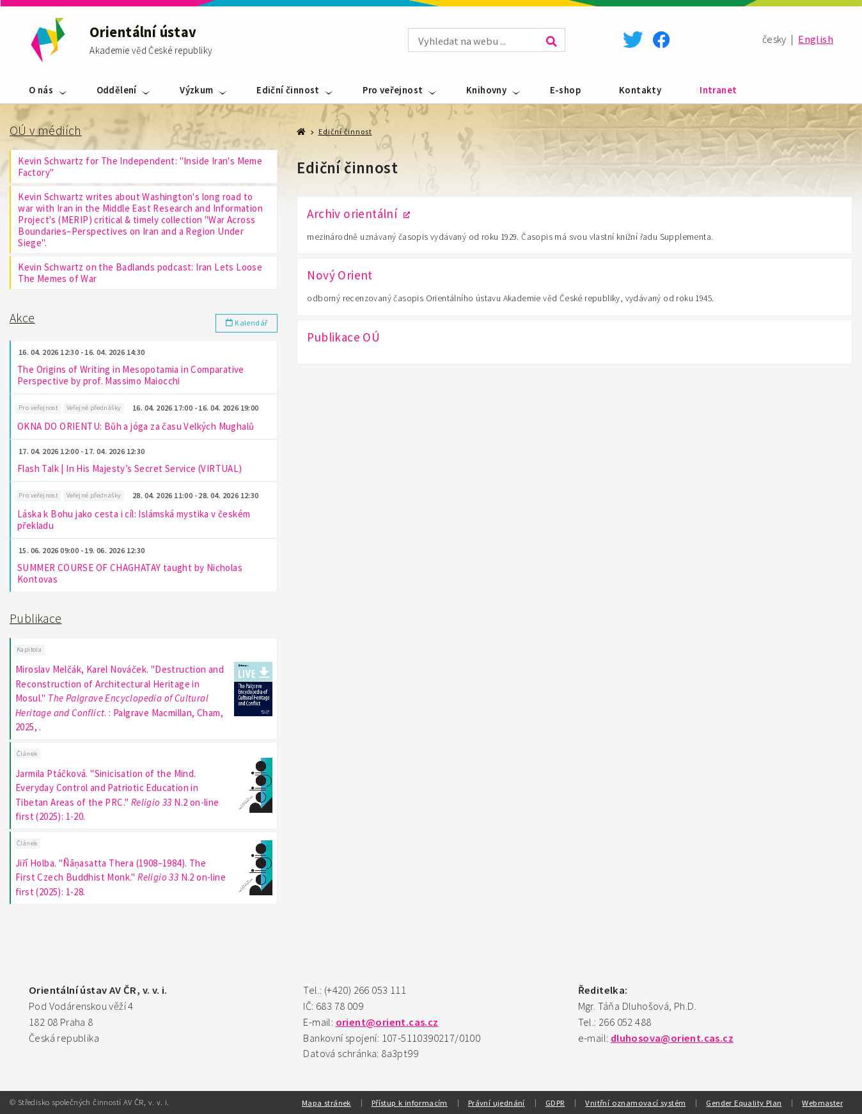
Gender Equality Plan (743, 1102)
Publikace (36, 618)
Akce (22, 318)
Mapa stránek (326, 1102)
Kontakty (640, 90)
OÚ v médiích (46, 130)
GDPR (555, 1102)
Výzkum (196, 90)
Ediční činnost (288, 90)
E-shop (565, 90)
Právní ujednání (496, 1102)
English (815, 39)
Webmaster (822, 1102)
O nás (41, 90)
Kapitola (29, 649)
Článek (27, 753)
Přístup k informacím (410, 1102)
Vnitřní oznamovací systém (635, 1102)
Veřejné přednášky (94, 408)
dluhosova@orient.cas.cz (672, 1038)
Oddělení (117, 90)
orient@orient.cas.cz (387, 1022)
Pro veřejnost (393, 90)
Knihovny (486, 90)
